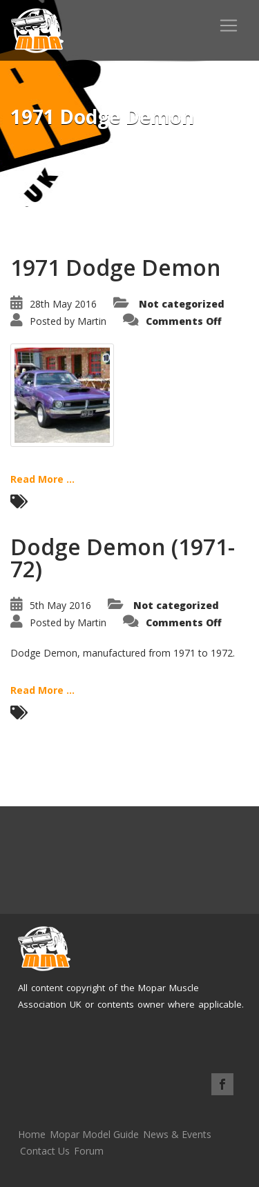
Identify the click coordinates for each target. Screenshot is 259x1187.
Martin (91, 321)
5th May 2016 (60, 605)
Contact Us (45, 1150)
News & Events (177, 1134)
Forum (89, 1150)
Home (32, 1134)
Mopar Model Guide (94, 1134)
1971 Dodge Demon (115, 267)
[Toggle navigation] (228, 25)
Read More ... (42, 479)
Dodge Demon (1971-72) (122, 557)
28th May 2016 (63, 303)
